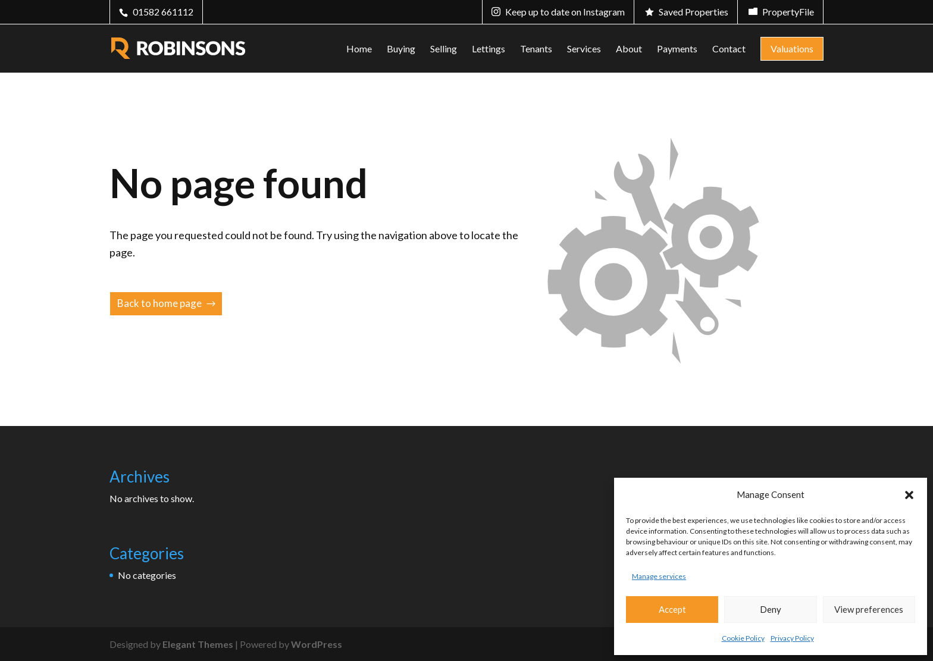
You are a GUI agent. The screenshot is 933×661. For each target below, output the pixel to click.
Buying (401, 49)
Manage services (659, 576)
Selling (443, 49)
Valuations (792, 48)
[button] (909, 495)
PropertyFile (788, 11)
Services (584, 49)
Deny (770, 609)
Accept (672, 609)
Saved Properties (693, 11)
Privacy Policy (792, 638)
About (629, 49)
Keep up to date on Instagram (565, 11)
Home (359, 49)
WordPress (316, 644)
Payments (677, 49)
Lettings (488, 49)
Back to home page (159, 303)
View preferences (868, 609)
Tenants (536, 49)
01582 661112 (163, 11)
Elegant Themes (197, 644)
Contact (729, 49)
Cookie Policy (743, 638)
